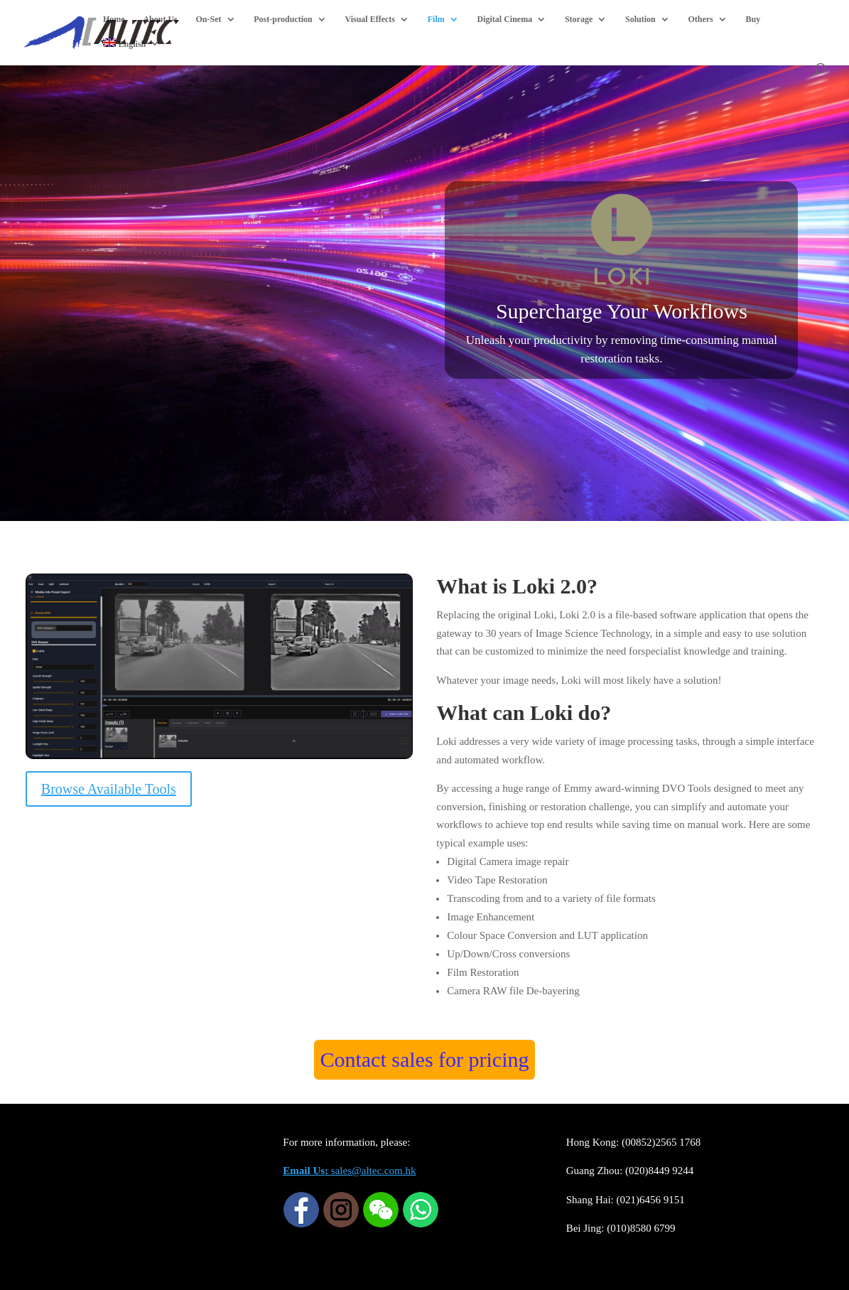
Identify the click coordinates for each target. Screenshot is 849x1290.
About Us (160, 19)
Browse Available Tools (108, 789)
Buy (753, 19)
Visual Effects (370, 19)
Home (114, 19)
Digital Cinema (505, 19)
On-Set (209, 19)
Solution (640, 19)
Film (436, 19)
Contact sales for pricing (424, 1059)
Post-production (283, 19)
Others (700, 19)
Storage (579, 19)
